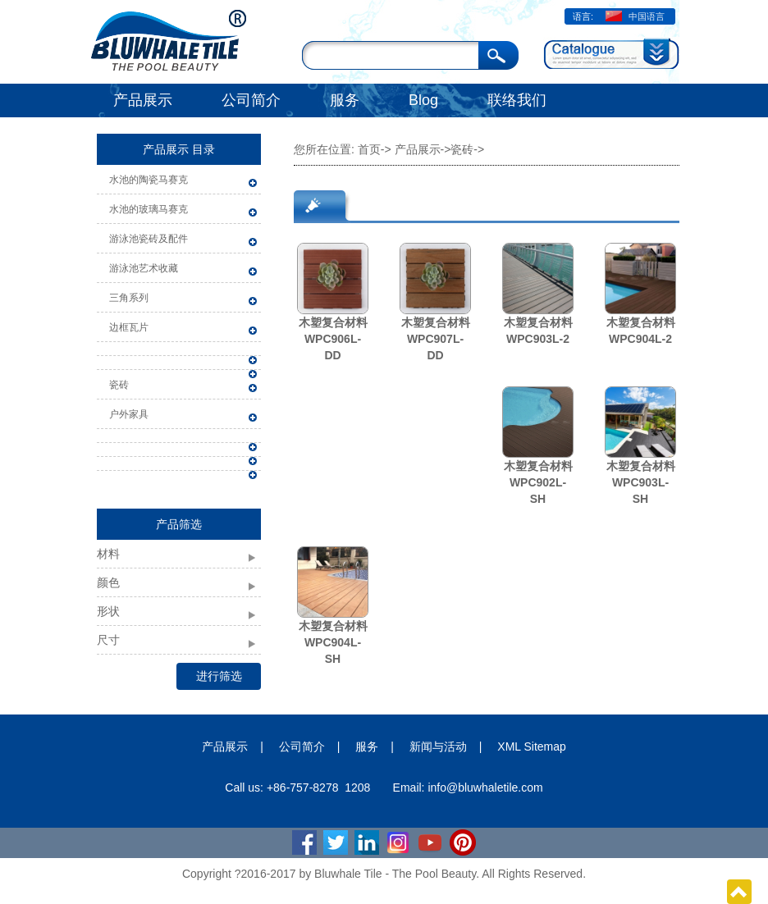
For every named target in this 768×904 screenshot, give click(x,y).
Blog (423, 100)
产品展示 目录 (179, 149)
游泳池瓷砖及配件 (148, 238)
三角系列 (129, 298)
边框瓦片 (129, 327)
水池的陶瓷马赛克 (148, 179)
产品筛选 (179, 524)
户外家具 (129, 414)
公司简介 (251, 100)
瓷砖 (119, 384)
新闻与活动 (438, 746)
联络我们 (516, 100)
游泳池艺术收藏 (143, 268)
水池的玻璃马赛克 (148, 209)
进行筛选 (219, 676)
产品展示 (142, 100)
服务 (344, 100)
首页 (369, 149)
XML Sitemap (531, 746)
